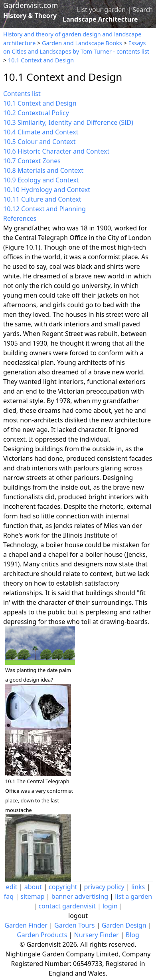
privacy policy (104, 886)
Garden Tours (74, 925)
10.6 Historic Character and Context (56, 151)
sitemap (32, 896)
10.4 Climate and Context (40, 132)
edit (12, 886)
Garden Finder (25, 925)
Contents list (22, 93)
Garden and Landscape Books (82, 43)
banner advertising (79, 896)
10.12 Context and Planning (44, 208)
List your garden (101, 9)
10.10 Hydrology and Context (46, 189)
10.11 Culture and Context (42, 199)
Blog (132, 934)
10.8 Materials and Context (43, 170)
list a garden (133, 896)
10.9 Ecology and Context (41, 180)
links (138, 886)
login (110, 906)
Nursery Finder (96, 934)
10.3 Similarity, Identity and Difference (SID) (68, 122)
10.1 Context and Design (41, 60)
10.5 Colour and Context (39, 141)
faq (9, 896)
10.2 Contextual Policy (36, 112)
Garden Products (42, 934)
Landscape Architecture (100, 19)
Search (142, 9)
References (19, 218)
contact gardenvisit (66, 906)
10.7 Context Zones (32, 160)
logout (78, 915)
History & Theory (30, 15)
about (33, 886)
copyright (63, 886)
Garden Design (124, 925)
